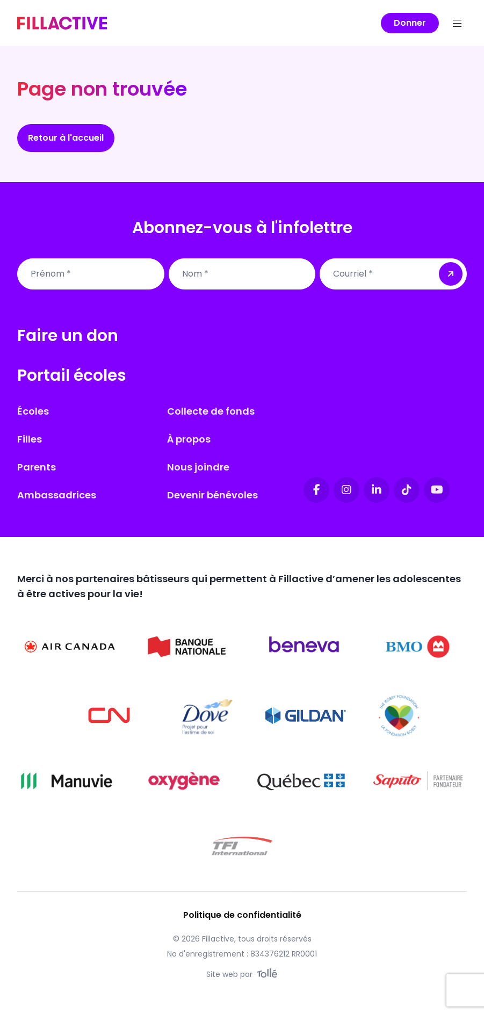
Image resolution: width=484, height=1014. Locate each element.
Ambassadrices (56, 495)
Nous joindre (198, 467)
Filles (29, 439)
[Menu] (457, 23)
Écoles (33, 411)
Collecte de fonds (211, 411)
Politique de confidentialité (242, 915)
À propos (189, 439)
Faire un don (67, 335)
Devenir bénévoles (212, 495)
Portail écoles (71, 375)
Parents (36, 467)
